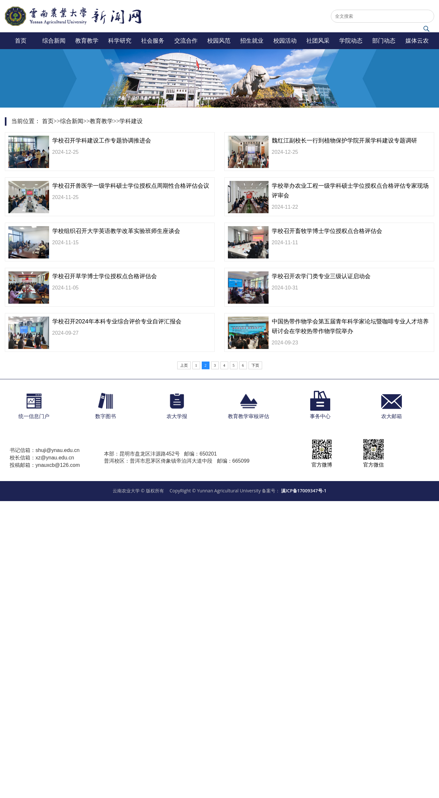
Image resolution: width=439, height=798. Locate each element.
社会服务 (152, 40)
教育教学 (86, 40)
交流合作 (186, 40)
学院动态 (350, 40)
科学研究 (119, 40)
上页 (184, 365)
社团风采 (318, 40)
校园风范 (218, 40)
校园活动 (285, 40)
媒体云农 (417, 40)
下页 (255, 365)
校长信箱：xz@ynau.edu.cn (42, 457)
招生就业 (251, 40)
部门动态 (383, 40)
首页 (20, 40)
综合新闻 (54, 40)
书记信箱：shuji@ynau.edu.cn (44, 450)
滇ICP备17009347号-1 (303, 491)
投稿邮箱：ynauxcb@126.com (45, 465)
